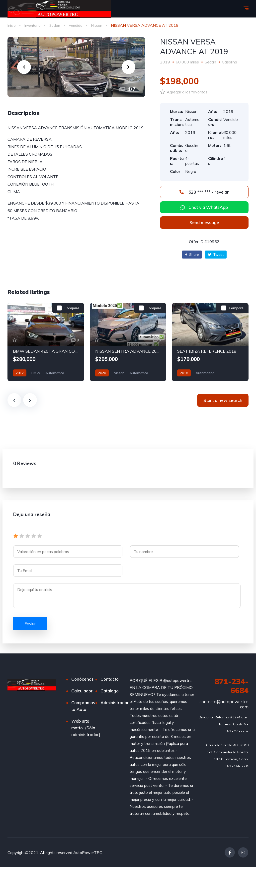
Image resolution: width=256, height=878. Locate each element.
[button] (204, 223)
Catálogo (109, 691)
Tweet (216, 255)
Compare (72, 308)
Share (192, 255)
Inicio (11, 25)
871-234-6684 (232, 686)
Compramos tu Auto (83, 706)
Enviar (30, 623)
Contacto (109, 679)
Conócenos (82, 679)
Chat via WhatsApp (208, 207)
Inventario (34, 25)
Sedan (57, 25)
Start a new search (222, 400)
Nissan (101, 25)
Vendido (79, 25)
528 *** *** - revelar (204, 192)
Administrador (114, 702)
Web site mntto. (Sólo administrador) (85, 728)
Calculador (82, 691)
